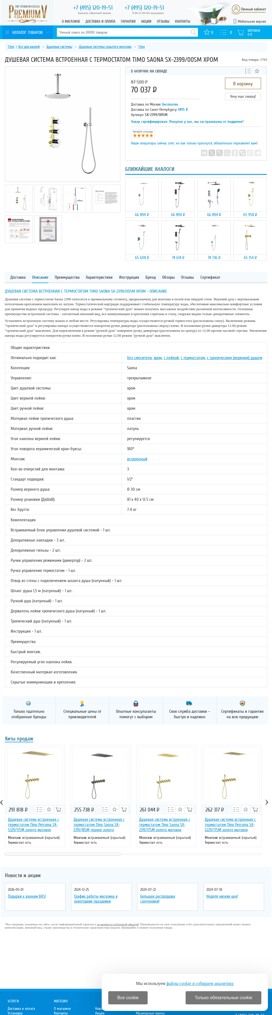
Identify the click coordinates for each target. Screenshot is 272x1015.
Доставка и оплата (100, 21)
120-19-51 (93, 7)
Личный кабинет (253, 9)
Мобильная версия (252, 21)
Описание (40, 277)
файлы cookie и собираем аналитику (200, 983)
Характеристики (99, 277)
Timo (11, 47)
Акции (146, 21)
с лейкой (171, 357)
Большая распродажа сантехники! (157, 899)
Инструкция (129, 277)
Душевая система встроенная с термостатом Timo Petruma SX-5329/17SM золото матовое (33, 824)
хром (158, 357)
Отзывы (163, 21)
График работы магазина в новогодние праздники (96, 899)
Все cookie (128, 997)
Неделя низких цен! (222, 896)
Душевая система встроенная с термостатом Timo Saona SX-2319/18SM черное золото (99, 824)
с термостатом (193, 357)
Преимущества (67, 277)
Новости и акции (23, 875)
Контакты (182, 21)
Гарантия (128, 21)
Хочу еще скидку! (243, 96)
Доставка (18, 277)
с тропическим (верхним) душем (234, 357)
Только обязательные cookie (223, 997)
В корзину (243, 84)
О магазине (71, 21)
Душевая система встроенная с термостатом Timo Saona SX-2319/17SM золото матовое (164, 824)
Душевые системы (59, 47)
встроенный (137, 459)
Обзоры (168, 277)
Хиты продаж (19, 739)
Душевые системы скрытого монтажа (105, 47)
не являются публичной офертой (118, 924)
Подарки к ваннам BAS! (27, 896)
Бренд (150, 277)
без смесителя (139, 357)
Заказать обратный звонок (94, 12)
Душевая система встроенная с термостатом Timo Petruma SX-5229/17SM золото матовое (230, 824)
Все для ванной (29, 47)
